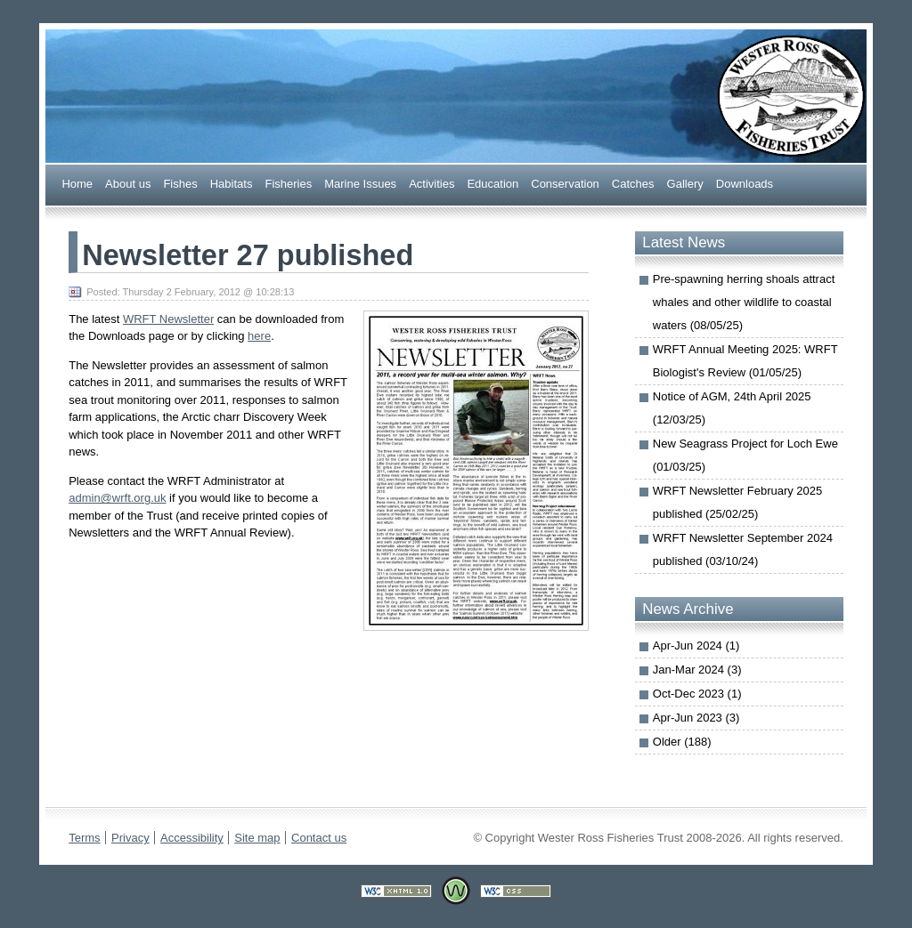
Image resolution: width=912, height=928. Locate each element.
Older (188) (682, 741)
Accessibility (192, 837)
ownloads (744, 183)
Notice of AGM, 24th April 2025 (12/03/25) (732, 408)
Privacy (130, 837)
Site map (257, 837)
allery (685, 183)
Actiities (431, 183)
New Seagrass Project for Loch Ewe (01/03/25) (745, 455)
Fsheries (288, 183)
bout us (128, 183)
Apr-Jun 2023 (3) (696, 717)
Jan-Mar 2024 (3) (697, 669)
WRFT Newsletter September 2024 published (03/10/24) (743, 549)
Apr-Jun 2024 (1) (696, 645)
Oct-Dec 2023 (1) (697, 693)
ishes (180, 183)
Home (77, 183)
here (259, 336)
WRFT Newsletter (168, 319)
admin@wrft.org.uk (117, 497)
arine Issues (360, 183)
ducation (492, 183)
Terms (84, 837)
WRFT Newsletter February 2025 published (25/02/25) (738, 502)
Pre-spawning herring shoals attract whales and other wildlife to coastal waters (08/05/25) (744, 302)
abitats (231, 183)
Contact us (318, 837)
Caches (633, 183)
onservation (565, 183)
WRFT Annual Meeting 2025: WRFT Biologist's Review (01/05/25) (745, 361)
